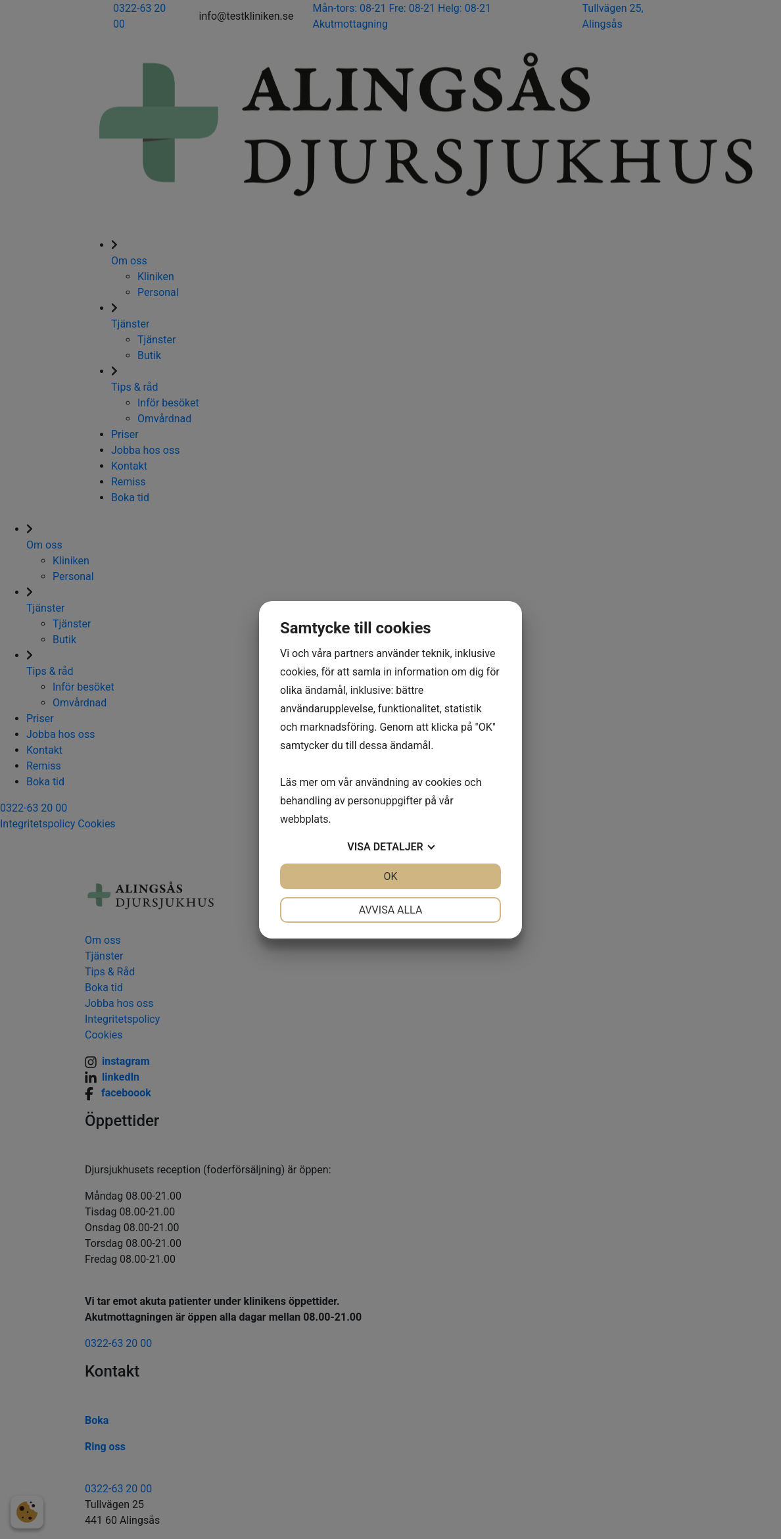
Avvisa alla (391, 910)
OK (390, 876)
